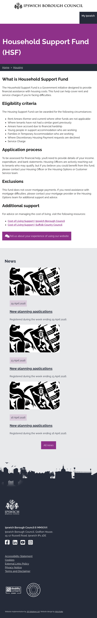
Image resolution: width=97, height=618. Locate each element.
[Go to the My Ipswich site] (88, 18)
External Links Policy (17, 563)
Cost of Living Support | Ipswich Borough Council (36, 221)
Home (5, 67)
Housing (18, 67)
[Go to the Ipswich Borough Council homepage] (48, 5)
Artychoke (59, 612)
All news (49, 445)
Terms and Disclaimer (17, 571)
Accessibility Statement (19, 556)
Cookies (9, 559)
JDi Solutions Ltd (33, 612)
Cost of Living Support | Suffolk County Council (35, 224)
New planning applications (31, 311)
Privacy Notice (13, 567)
